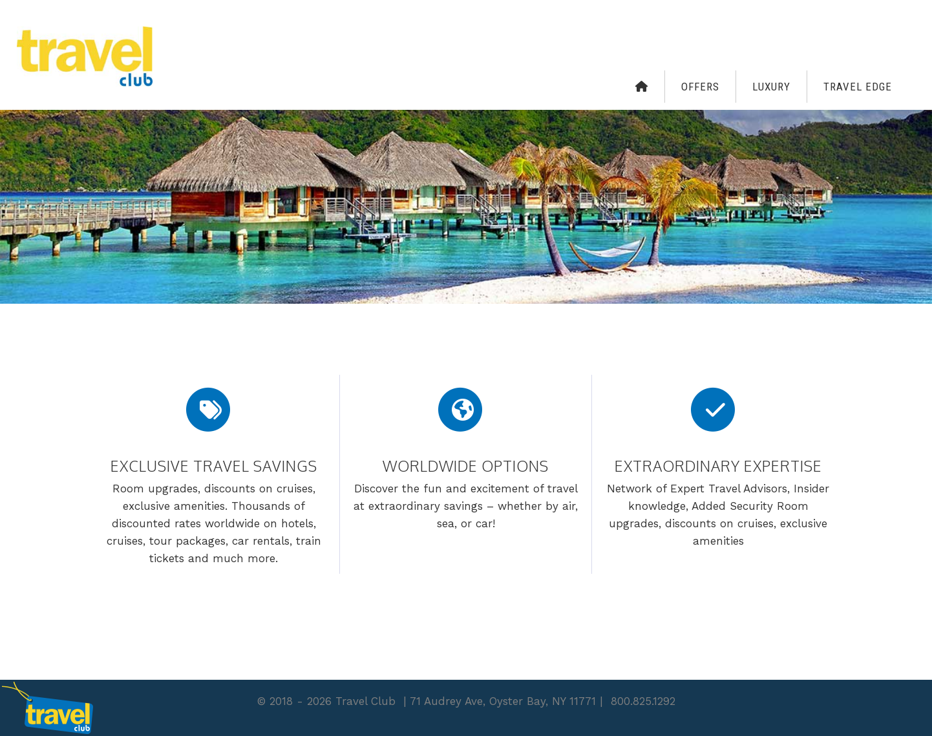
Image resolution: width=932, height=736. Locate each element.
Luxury (771, 86)
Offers (700, 86)
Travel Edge (857, 86)
